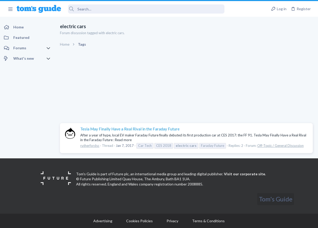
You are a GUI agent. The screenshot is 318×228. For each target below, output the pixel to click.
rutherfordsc (89, 145)
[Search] (146, 9)
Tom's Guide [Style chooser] (275, 199)
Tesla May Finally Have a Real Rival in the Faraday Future (130, 129)
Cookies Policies (139, 221)
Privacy (172, 221)
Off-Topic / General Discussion (280, 145)
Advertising (102, 221)
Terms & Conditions (208, 221)
